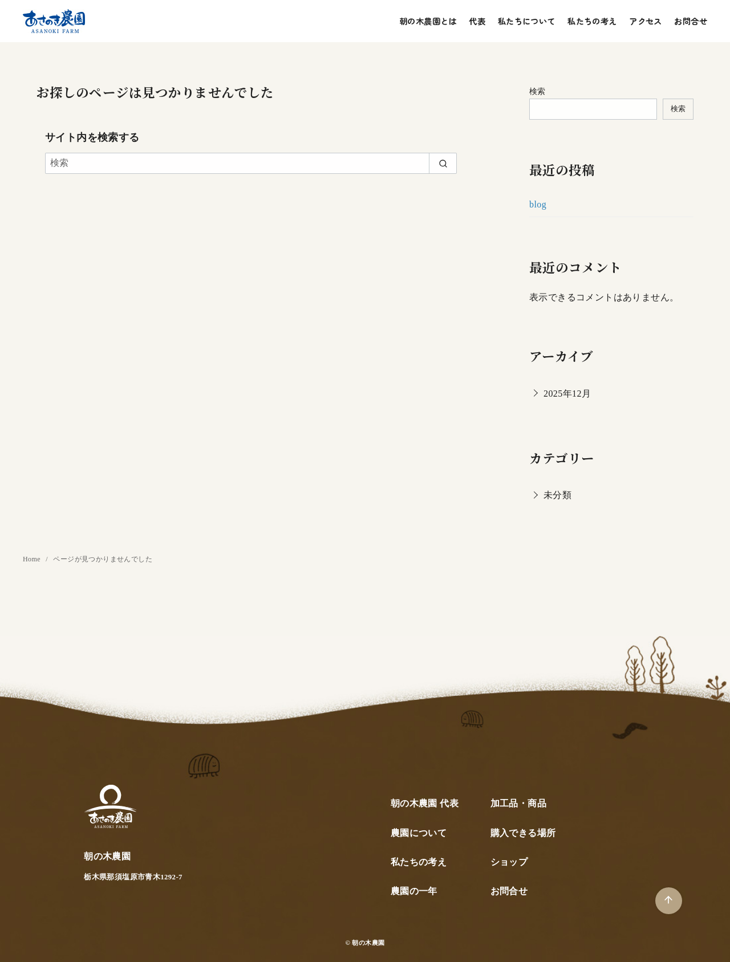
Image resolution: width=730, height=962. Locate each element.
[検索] (251, 163)
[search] (443, 163)
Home (32, 559)
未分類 (557, 495)
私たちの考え (592, 21)
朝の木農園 (368, 942)
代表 (477, 21)
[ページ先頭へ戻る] (668, 900)
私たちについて (526, 21)
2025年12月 (567, 393)
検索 (537, 91)
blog (537, 204)
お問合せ (690, 21)
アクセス (645, 21)
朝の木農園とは (428, 21)
